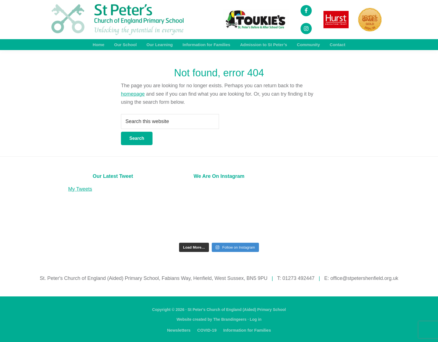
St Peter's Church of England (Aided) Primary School (237, 309)
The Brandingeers (229, 319)
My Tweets (80, 189)
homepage (133, 94)
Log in (255, 319)
